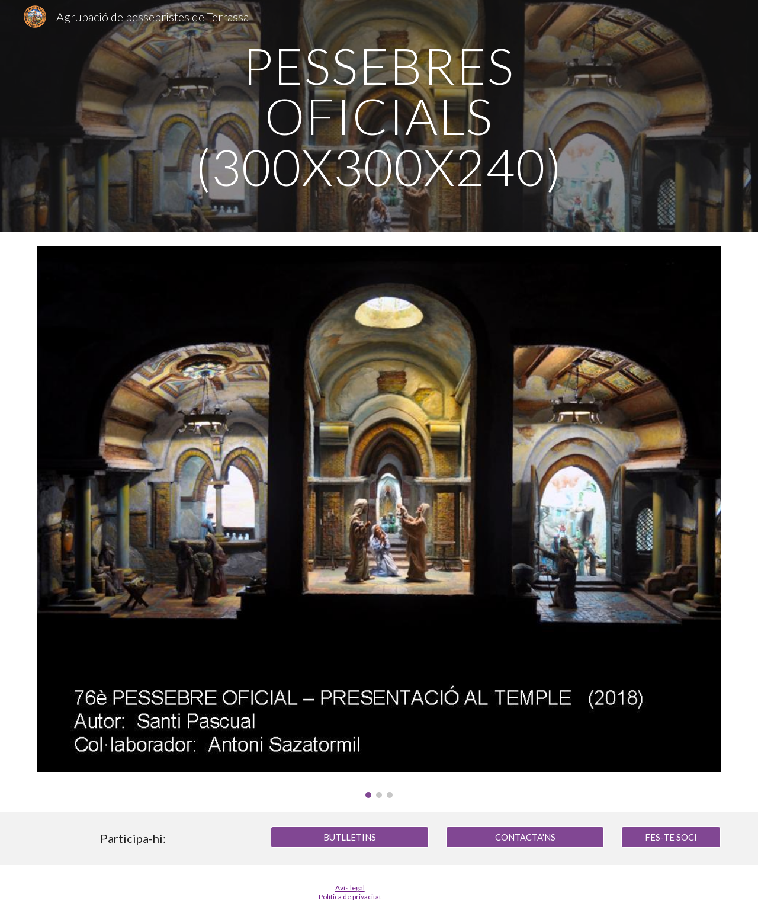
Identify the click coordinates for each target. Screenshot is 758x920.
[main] (379, 116)
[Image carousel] (379, 522)
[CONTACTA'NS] (525, 837)
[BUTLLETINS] (349, 837)
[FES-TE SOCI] (671, 837)
